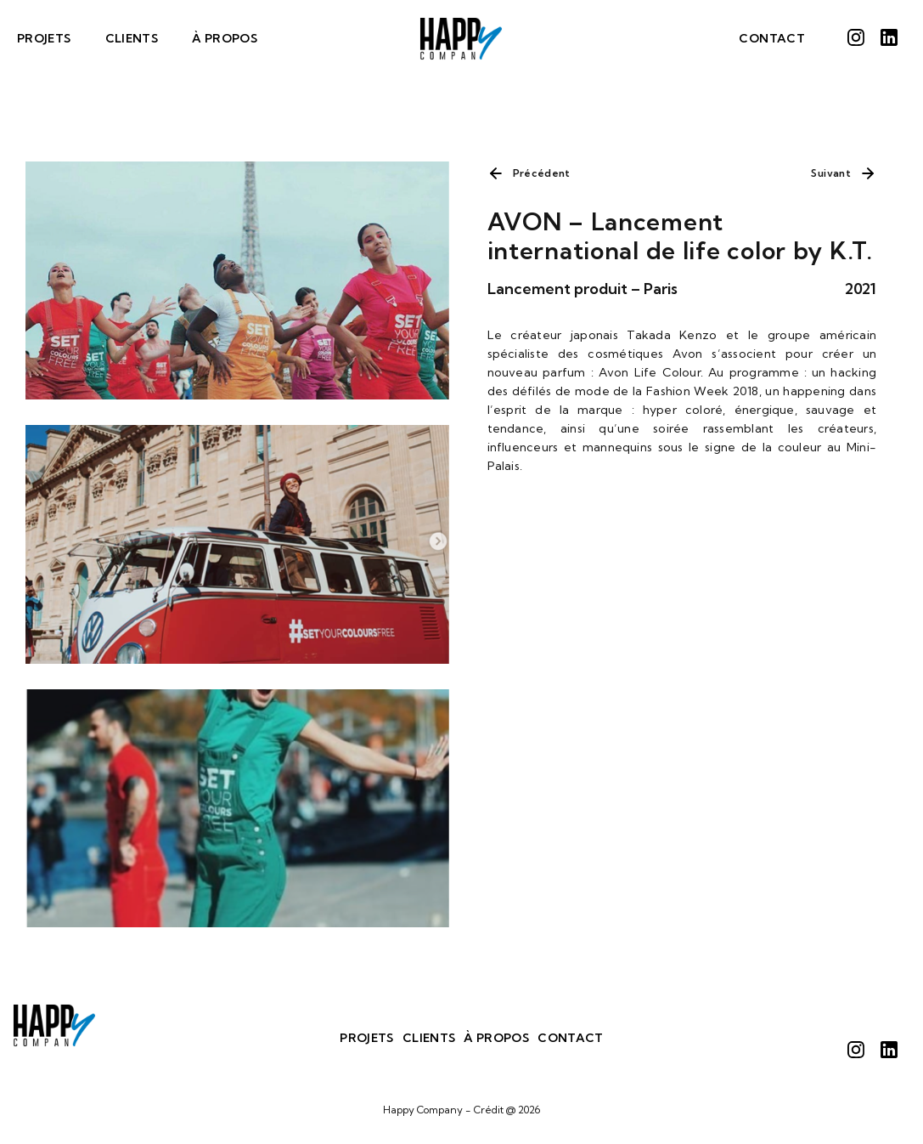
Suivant (831, 173)
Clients (132, 38)
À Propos (224, 38)
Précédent (542, 173)
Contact (772, 38)
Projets (44, 38)
